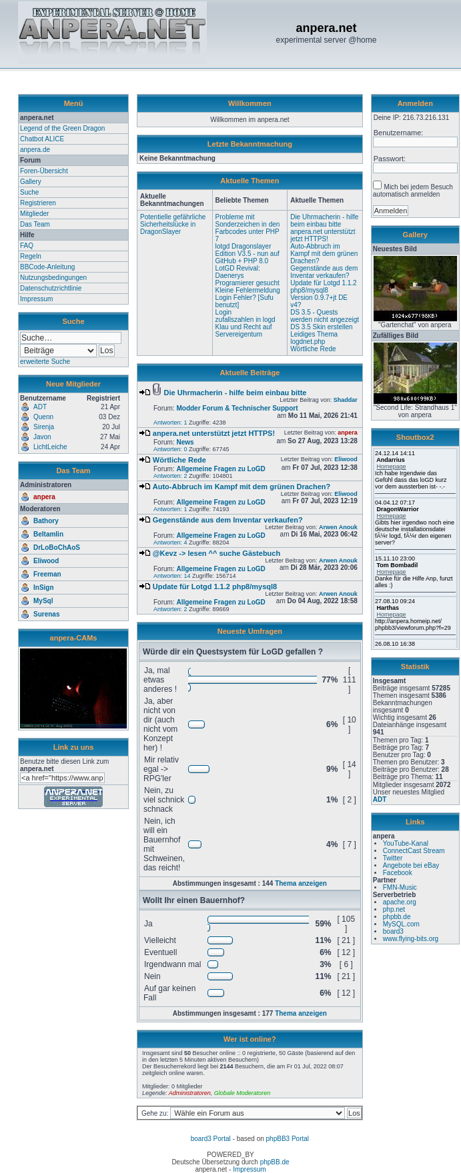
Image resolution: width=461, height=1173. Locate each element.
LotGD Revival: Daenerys (237, 272)
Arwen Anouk (338, 527)
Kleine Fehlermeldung (247, 290)
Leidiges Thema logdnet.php (314, 338)
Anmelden (415, 103)
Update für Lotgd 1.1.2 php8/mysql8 (323, 286)
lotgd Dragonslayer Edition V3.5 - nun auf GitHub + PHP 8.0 (247, 254)
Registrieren (38, 203)
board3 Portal (211, 1138)
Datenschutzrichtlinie (50, 288)
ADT (380, 799)
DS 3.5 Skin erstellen (321, 327)
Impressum (36, 299)
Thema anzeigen (301, 883)
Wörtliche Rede (313, 349)
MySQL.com (401, 924)
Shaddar (346, 400)
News (184, 442)
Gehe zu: (155, 1113)
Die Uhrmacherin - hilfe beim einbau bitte (324, 220)
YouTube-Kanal (405, 843)
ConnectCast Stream (414, 850)
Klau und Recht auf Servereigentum (243, 330)
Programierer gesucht (247, 283)
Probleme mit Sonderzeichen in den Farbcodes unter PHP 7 (247, 228)
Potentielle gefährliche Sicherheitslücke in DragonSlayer (172, 224)
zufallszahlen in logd (245, 319)
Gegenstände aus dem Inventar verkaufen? (324, 272)
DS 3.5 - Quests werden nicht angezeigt (324, 316)
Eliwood (46, 561)
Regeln (30, 256)
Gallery (30, 181)
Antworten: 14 (172, 576)
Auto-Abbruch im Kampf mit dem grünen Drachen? (324, 254)
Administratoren (190, 1093)
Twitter (392, 858)
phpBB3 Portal (288, 1138)
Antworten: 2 (170, 476)
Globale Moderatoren (242, 1093)
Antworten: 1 (170, 422)
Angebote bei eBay (411, 865)
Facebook (397, 872)
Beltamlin (48, 534)
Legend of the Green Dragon (62, 128)
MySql (43, 600)
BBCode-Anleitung (47, 267)
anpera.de (35, 149)
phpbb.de (397, 916)
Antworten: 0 (170, 449)
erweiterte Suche (45, 361)
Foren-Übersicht (44, 171)
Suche (29, 192)
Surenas (46, 614)
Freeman (47, 574)
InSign (43, 587)
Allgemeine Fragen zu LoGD (220, 469)
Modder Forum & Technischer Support (237, 408)
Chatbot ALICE (42, 139)
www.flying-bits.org (410, 938)
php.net (394, 909)
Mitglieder (34, 213)
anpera (44, 497)
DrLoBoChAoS (56, 547)
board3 (393, 931)
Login (223, 312)
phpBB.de (275, 1162)
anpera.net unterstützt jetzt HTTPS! (322, 235)
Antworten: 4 (170, 542)
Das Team (35, 224)
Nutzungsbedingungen (53, 277)
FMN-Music (400, 887)
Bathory (46, 521)
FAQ (26, 245)
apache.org (399, 902)
